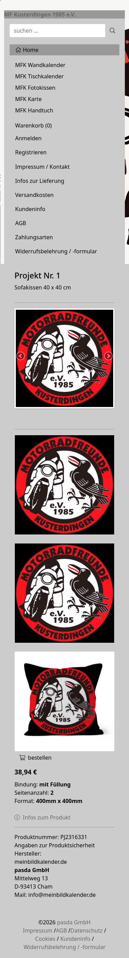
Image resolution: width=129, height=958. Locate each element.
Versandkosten (34, 195)
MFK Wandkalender (40, 65)
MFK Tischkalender (39, 76)
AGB (20, 223)
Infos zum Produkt (42, 817)
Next (108, 356)
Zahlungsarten (34, 237)
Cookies (45, 939)
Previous (21, 356)
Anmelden (28, 138)
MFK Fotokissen (35, 87)
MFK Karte (28, 99)
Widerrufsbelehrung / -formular (56, 251)
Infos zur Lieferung (39, 181)
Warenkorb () (33, 125)
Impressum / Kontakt (42, 166)
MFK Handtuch (34, 110)
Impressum (38, 930)
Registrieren (30, 152)
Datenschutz (87, 930)
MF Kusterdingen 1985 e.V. (40, 14)
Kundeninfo (30, 209)
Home (27, 50)
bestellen (35, 757)
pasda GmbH (74, 922)
